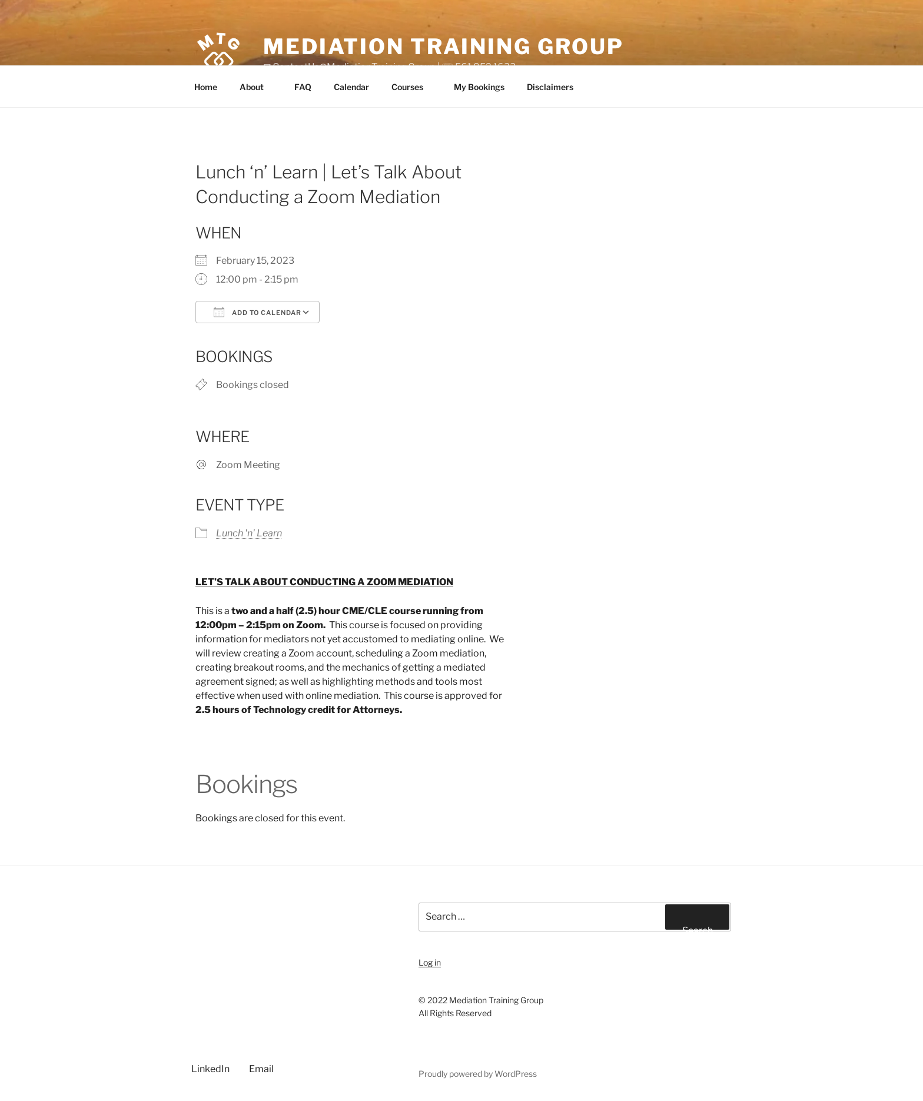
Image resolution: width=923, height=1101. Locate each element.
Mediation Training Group (443, 46)
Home (205, 87)
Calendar (351, 87)
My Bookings (479, 87)
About (257, 87)
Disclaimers (556, 87)
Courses (412, 87)
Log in (430, 962)
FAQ (302, 87)
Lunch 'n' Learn (249, 533)
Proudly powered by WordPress (478, 1074)
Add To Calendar (257, 312)
